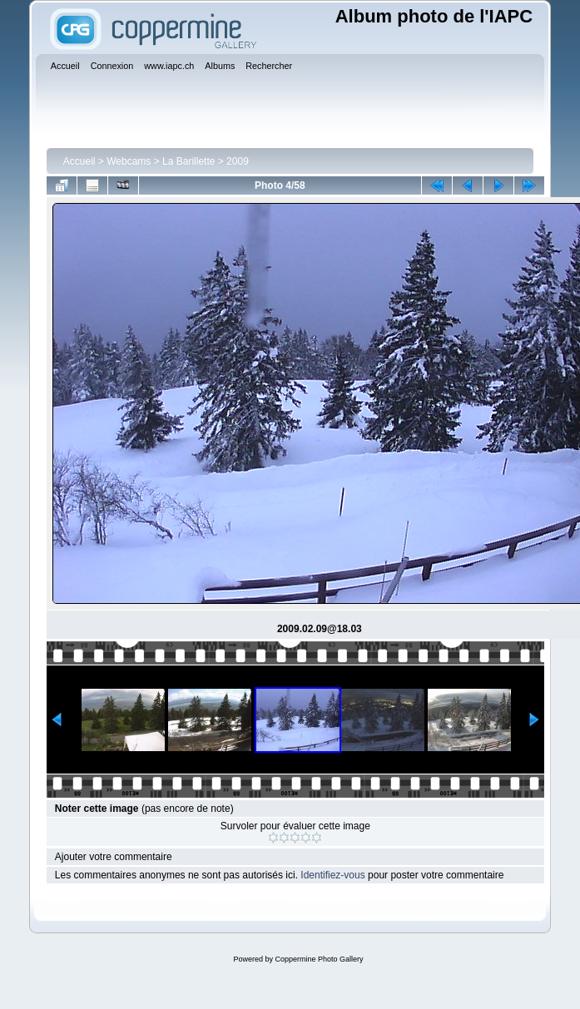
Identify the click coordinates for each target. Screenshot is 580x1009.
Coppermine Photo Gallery (319, 959)
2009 (237, 161)
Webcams (129, 161)
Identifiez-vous (332, 875)
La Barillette (188, 161)
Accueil (79, 161)
